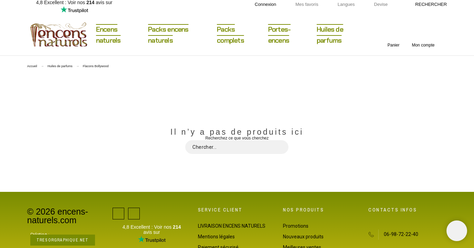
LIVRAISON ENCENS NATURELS (231, 226)
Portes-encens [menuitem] (279, 35)
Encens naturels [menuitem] (108, 35)
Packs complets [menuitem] (230, 35)
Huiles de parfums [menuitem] (330, 35)
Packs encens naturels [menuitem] (168, 35)
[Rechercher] (427, 4)
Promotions (295, 226)
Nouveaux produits (303, 236)
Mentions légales (216, 236)
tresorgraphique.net (62, 240)
